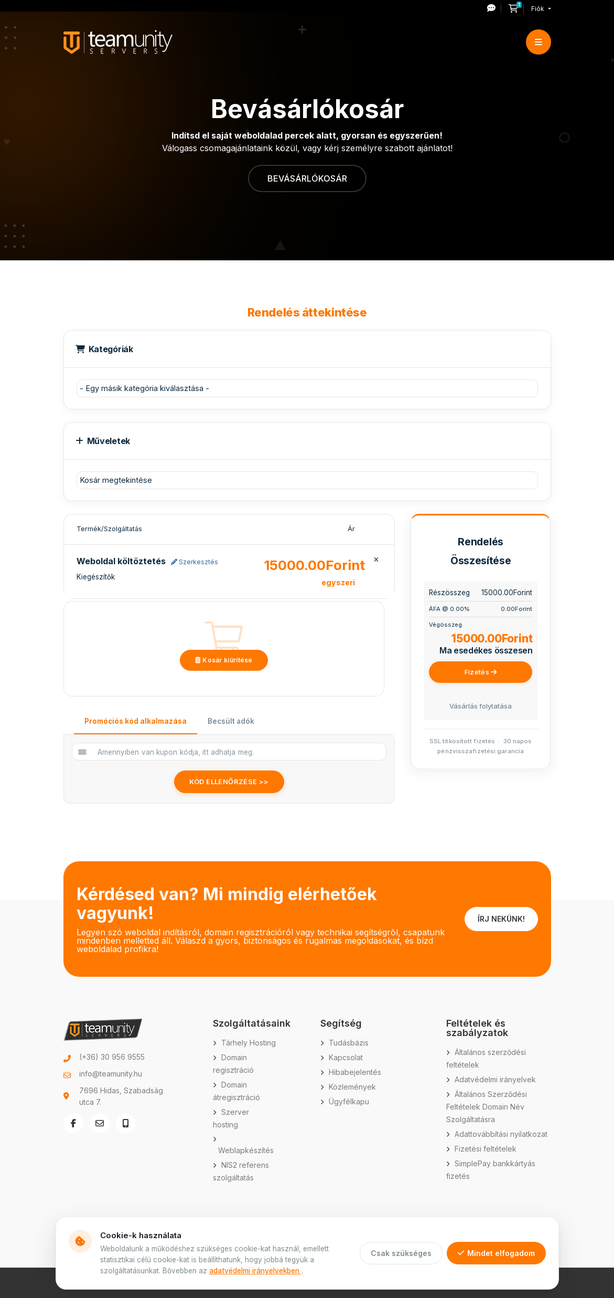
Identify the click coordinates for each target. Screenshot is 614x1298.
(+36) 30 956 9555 (112, 1056)
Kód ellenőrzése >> (229, 781)
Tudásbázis (349, 1042)
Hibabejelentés (355, 1072)
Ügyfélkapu (349, 1101)
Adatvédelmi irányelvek (495, 1079)
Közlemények (352, 1086)
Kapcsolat (346, 1057)
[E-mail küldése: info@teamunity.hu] (100, 1123)
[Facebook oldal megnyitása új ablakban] (73, 1123)
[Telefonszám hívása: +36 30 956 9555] (126, 1123)
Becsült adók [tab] (231, 721)
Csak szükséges (401, 1253)
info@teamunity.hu (110, 1073)
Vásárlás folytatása (480, 706)
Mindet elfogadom (496, 1253)
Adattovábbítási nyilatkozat (501, 1134)
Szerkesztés (194, 562)
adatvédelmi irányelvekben (255, 1271)
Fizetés (481, 672)
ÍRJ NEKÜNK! (501, 918)
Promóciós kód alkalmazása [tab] (135, 721)
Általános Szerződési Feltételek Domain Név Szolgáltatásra (486, 1107)
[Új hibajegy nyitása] (494, 9)
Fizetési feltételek (485, 1148)
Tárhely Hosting (248, 1042)
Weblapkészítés (246, 1150)
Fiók (538, 9)
